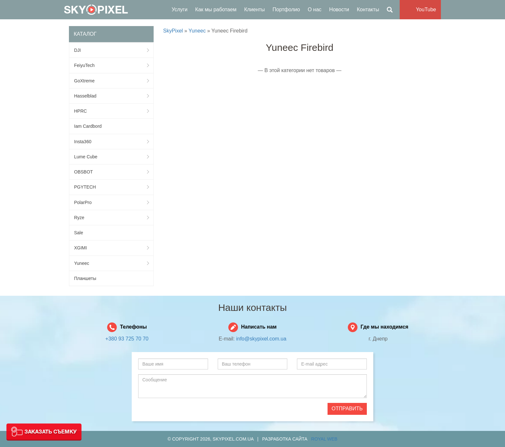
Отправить (347, 408)
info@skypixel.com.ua (261, 338)
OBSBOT (111, 171)
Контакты (368, 9)
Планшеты (85, 278)
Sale (78, 232)
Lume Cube (111, 156)
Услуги (179, 9)
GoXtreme (111, 80)
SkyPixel (96, 10)
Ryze (111, 217)
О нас (314, 9)
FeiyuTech (111, 65)
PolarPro (111, 202)
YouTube (426, 9)
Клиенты (254, 9)
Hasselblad (111, 95)
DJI (111, 50)
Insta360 (111, 141)
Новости (339, 9)
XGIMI (111, 247)
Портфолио (286, 9)
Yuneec (111, 263)
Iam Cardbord (88, 126)
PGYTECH (111, 187)
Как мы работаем (215, 9)
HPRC (111, 111)
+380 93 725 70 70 (126, 338)
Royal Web (324, 439)
